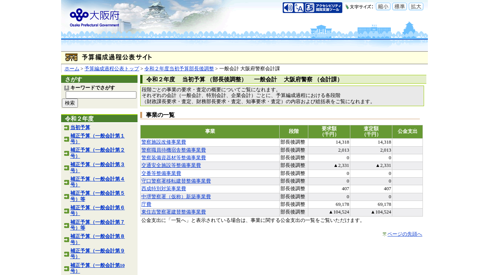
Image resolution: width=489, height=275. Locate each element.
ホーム (72, 68)
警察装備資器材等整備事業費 (173, 157)
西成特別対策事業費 (163, 188)
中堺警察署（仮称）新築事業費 (176, 196)
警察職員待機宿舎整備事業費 (173, 150)
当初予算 (80, 127)
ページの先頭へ (404, 234)
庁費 (146, 204)
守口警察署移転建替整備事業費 (176, 181)
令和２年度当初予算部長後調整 (179, 68)
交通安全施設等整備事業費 (171, 165)
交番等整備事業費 (161, 173)
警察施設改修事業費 (163, 142)
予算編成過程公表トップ (111, 68)
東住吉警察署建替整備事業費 (173, 212)
